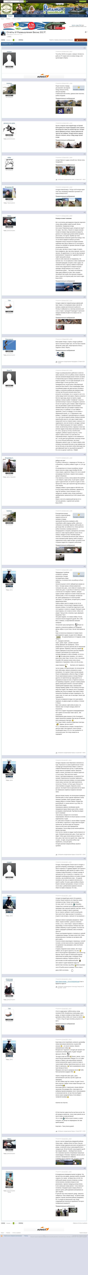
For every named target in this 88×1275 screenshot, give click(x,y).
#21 (84, 48)
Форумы (10, 16)
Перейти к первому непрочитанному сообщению (61, 40)
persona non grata (9, 123)
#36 (84, 975)
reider (9, 157)
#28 (84, 335)
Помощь (26, 1235)
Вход (77, 1)
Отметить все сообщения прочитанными (13, 1235)
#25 (84, 183)
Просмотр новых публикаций (76, 16)
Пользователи (19, 16)
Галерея (34, 16)
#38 (84, 1036)
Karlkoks (9, 83)
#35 (84, 892)
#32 (84, 566)
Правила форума (83, 1232)
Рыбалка (8, 1232)
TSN (9, 300)
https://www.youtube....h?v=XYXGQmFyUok (67, 981)
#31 (84, 507)
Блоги (27, 16)
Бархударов (9, 339)
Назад (3, 39)
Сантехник (9, 1172)
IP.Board (85, 1235)
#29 (84, 367)
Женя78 (9, 370)
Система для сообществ (78, 1235)
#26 (84, 212)
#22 (84, 79)
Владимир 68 (9, 187)
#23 (84, 119)
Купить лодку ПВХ (76, 25)
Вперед (21, 39)
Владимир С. (9, 458)
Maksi (9, 216)
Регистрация (82, 1)
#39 (84, 1135)
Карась (11, 34)
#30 (84, 454)
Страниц (8, 40)
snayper (9, 51)
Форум (2, 1232)
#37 (84, 1005)
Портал (3, 16)
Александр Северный (9, 979)
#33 (84, 756)
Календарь (41, 16)
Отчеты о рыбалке (17, 1232)
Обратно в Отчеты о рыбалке (80, 1223)
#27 (84, 297)
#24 (84, 154)
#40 (84, 1168)
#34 (84, 858)
